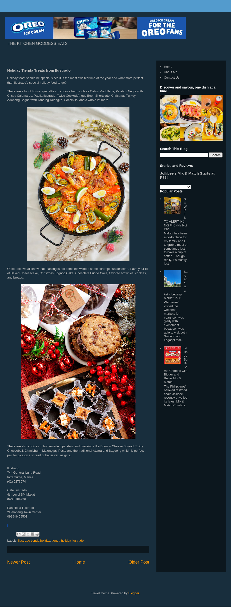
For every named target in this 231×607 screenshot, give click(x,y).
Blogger (133, 593)
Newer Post (18, 562)
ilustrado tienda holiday (34, 540)
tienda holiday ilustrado (68, 540)
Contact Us (171, 77)
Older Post (138, 562)
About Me (170, 72)
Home (79, 562)
